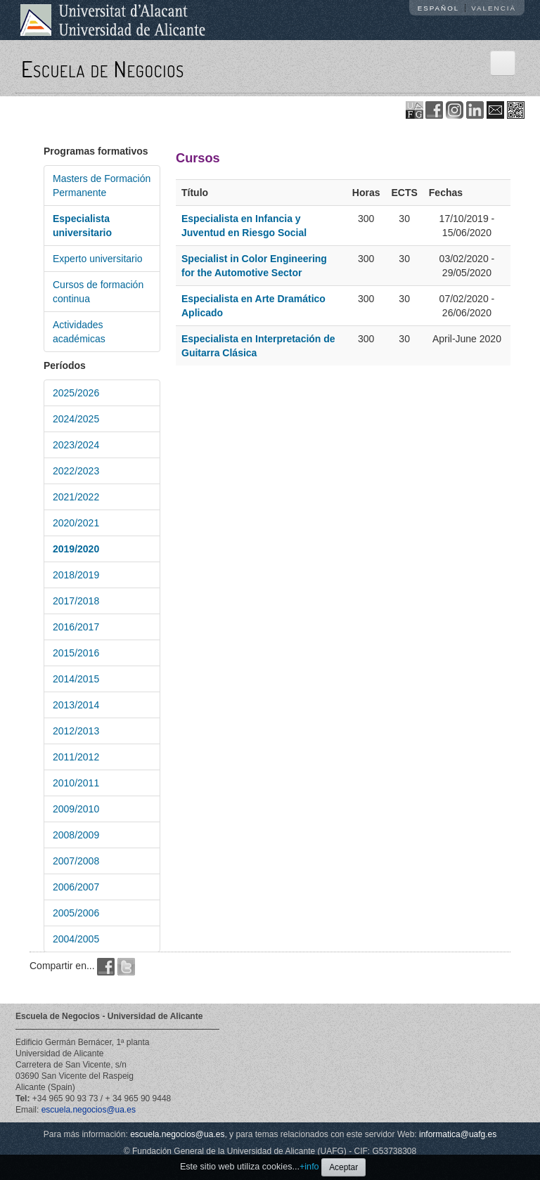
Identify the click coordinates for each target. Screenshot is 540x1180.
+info (309, 1167)
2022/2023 (76, 470)
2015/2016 (76, 653)
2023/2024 (76, 444)
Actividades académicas (79, 331)
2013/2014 (76, 705)
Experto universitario (98, 258)
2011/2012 (76, 757)
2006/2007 (76, 887)
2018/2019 (76, 575)
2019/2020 (76, 549)
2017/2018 (76, 601)
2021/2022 (76, 497)
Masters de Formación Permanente (101, 185)
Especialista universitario (82, 225)
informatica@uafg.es (457, 1134)
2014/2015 (76, 679)
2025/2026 (76, 392)
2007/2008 (76, 861)
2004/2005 (76, 939)
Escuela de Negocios (102, 68)
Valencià (493, 8)
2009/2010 (76, 809)
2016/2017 (76, 627)
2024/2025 (76, 418)
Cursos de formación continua (98, 291)
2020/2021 (76, 523)
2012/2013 (76, 731)
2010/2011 (76, 783)
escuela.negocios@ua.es (88, 1110)
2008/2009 (76, 835)
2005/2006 (76, 913)
